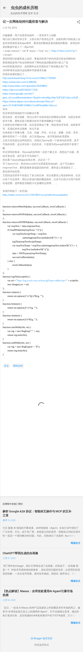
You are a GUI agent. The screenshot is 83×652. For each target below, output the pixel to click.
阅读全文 (75, 543)
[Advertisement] (41, 468)
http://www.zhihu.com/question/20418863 (25, 85)
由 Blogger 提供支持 (41, 638)
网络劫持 (18, 365)
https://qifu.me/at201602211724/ (20, 89)
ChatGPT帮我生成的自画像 (20, 553)
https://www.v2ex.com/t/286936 (20, 82)
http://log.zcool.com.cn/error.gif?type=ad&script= (42, 280)
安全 (6, 365)
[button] (78, 22)
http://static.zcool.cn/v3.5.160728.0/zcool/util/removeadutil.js (35, 194)
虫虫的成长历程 (24, 8)
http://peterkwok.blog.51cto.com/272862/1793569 (29, 78)
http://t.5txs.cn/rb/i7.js (63, 50)
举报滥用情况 (41, 644)
